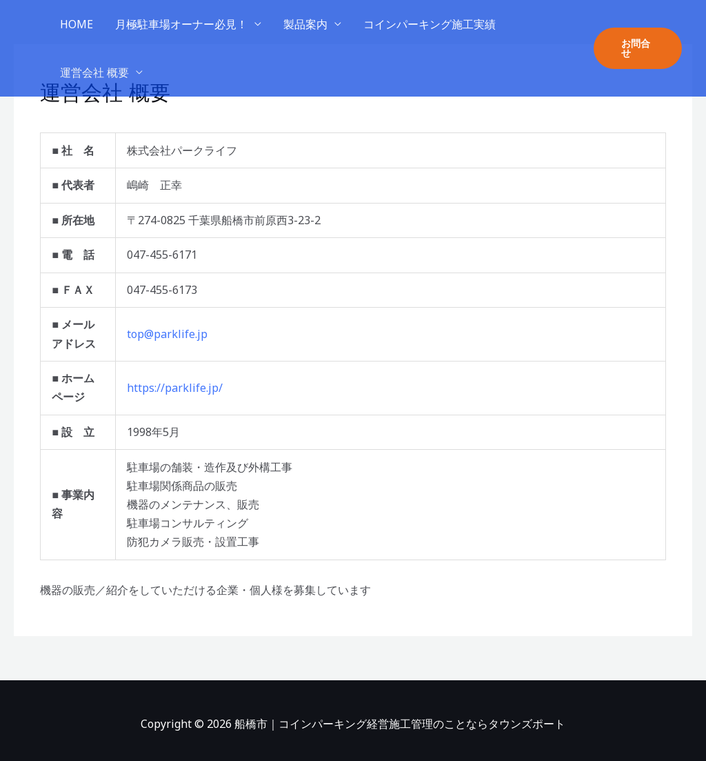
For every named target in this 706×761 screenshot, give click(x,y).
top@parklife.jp (167, 334)
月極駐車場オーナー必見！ (181, 24)
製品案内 (305, 24)
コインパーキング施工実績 (429, 24)
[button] (638, 48)
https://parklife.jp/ (175, 387)
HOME (76, 24)
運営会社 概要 (94, 72)
